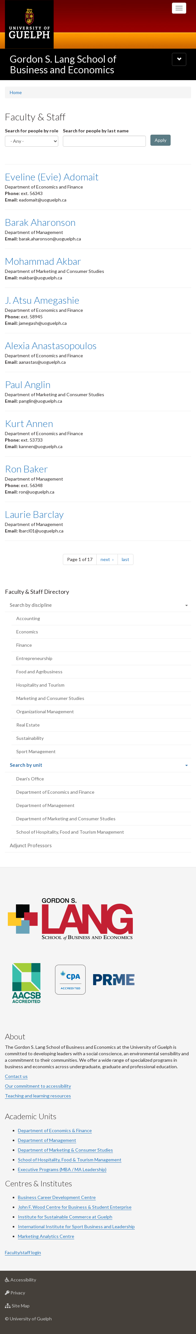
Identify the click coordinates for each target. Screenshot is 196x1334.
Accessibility (31, 1281)
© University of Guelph (28, 1318)
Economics (27, 631)
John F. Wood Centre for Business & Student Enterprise (75, 1207)
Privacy (25, 1294)
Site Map (27, 1307)
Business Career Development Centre (57, 1197)
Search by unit (35, 766)
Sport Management (36, 751)
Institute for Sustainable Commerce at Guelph (65, 1216)
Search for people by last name (96, 130)
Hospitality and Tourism (40, 685)
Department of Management (45, 805)
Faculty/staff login (23, 1252)
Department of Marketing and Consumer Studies (66, 818)
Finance (24, 645)
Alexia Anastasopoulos (51, 345)
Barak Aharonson (40, 222)
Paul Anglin (27, 384)
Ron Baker (26, 468)
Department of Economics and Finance (55, 792)
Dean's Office (30, 778)
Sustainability (30, 738)
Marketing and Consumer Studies (50, 698)
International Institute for (45, 1226)
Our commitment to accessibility (38, 1086)
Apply (160, 140)
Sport (77, 1226)
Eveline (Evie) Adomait (52, 176)
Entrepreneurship (34, 658)
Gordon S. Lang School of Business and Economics (63, 64)
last (127, 559)
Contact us (16, 1076)
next (109, 559)
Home (16, 92)
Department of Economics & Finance (55, 1130)
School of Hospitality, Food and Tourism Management (70, 832)
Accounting (28, 618)
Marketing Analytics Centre (46, 1236)
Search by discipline (31, 605)
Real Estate (28, 725)
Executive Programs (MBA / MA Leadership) (62, 1169)
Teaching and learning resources (38, 1095)
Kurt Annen (29, 423)
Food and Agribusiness (39, 671)
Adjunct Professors (31, 845)
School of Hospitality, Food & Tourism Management (69, 1159)
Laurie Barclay (34, 514)
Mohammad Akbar (43, 261)
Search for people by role (31, 130)
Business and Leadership (109, 1226)
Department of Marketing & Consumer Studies (65, 1150)
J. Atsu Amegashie (42, 300)
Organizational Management (45, 711)
